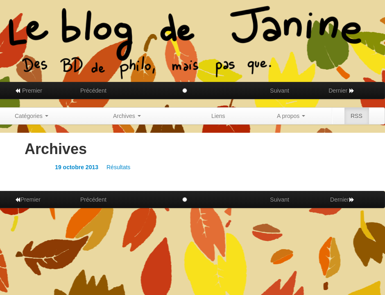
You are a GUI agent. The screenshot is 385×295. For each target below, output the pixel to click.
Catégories (31, 116)
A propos (291, 116)
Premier (28, 90)
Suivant (279, 90)
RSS (356, 116)
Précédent (93, 90)
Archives (127, 116)
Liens (218, 116)
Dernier (341, 90)
